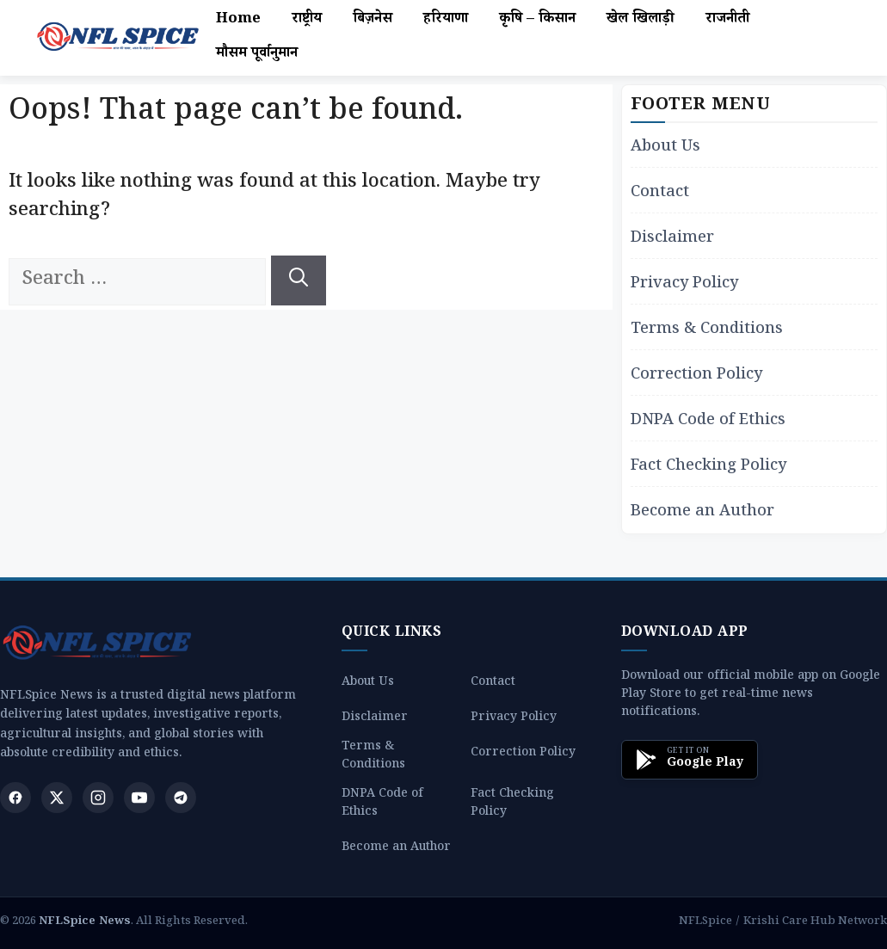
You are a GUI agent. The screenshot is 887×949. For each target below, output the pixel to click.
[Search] (298, 280)
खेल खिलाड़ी (640, 20)
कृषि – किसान (537, 20)
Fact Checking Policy (708, 467)
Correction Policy (696, 376)
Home (238, 20)
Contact (660, 194)
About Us (665, 148)
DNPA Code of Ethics (708, 422)
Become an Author (702, 513)
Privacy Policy (684, 285)
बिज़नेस (372, 20)
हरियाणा (445, 20)
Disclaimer (672, 239)
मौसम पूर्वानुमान (257, 54)
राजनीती (727, 20)
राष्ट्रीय (307, 20)
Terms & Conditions (707, 330)
